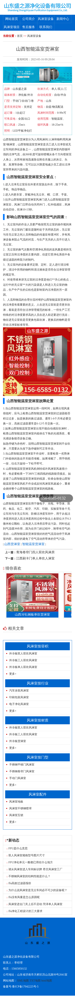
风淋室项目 (12, 27)
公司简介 (28, 19)
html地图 (46, 980)
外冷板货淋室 (17, 741)
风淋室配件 (38, 794)
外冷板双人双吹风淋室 (23, 653)
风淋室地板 (16, 801)
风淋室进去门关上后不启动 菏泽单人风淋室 (34, 904)
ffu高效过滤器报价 (19, 883)
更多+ (12, 673)
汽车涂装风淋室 (19, 690)
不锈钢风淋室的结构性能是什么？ (29, 876)
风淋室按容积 (37, 646)
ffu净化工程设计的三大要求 (25, 911)
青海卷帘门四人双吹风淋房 (35, 552)
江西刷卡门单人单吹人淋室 (35, 558)
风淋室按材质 (37, 720)
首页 (20, 35)
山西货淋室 (12, 544)
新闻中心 (62, 19)
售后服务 (28, 27)
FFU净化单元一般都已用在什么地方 (30, 862)
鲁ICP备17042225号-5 (25, 986)
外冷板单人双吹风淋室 (23, 667)
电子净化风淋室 (19, 704)
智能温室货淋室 (33, 544)
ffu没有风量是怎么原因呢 (23, 897)
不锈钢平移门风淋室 (21, 764)
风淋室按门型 (37, 757)
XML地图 (23, 980)
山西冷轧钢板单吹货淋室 (33, 614)
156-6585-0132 (53, 498)
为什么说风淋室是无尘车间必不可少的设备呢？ (37, 890)
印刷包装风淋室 (19, 697)
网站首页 (11, 19)
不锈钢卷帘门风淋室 (21, 771)
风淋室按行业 (37, 683)
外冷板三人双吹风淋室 (23, 660)
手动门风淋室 (17, 778)
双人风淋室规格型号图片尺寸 (26, 855)
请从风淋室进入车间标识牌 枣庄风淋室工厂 (34, 869)
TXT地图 (35, 980)
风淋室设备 (46, 19)
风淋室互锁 (16, 815)
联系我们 (45, 27)
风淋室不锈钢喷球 (20, 808)
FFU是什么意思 (17, 848)
